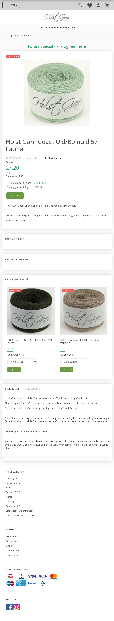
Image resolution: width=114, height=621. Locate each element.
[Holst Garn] (57, 17)
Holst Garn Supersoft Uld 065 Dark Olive (30, 341)
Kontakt (9, 487)
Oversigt (10, 501)
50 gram (27, 182)
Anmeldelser (33, 388)
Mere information (15, 220)
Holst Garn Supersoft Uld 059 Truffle (79, 341)
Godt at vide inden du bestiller (21, 515)
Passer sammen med (17, 259)
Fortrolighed (12, 478)
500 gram (25, 187)
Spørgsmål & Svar (14, 492)
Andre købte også (16, 279)
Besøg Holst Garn (14, 506)
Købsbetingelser (14, 483)
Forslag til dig (14, 239)
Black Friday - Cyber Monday (19, 510)
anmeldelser (31, 158)
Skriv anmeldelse (56, 158)
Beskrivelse (12, 388)
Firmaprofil (11, 496)
